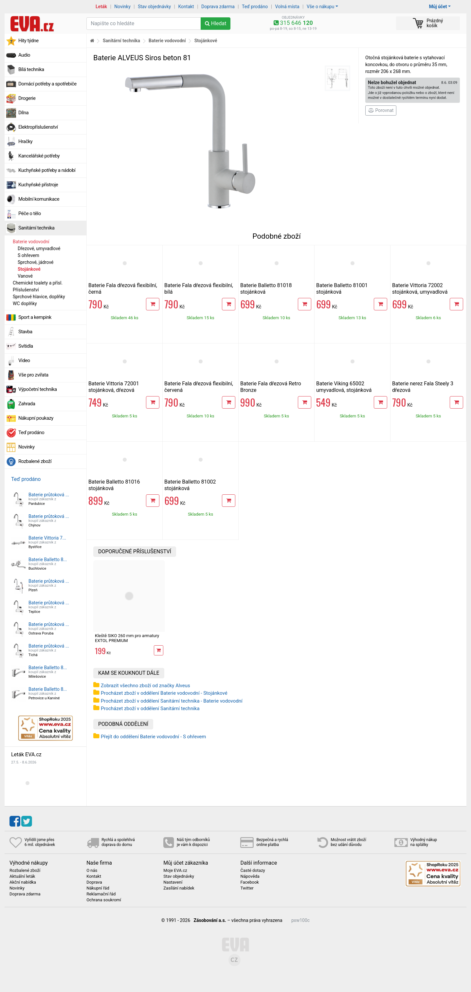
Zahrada (26, 404)
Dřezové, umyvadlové (39, 248)
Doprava (94, 882)
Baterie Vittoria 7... (47, 538)
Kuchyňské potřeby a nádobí (46, 170)
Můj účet (438, 6)
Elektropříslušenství (38, 127)
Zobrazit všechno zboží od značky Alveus (145, 686)
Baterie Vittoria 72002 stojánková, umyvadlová (419, 288)
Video (24, 360)
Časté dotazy (252, 870)
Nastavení (172, 882)
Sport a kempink (34, 317)
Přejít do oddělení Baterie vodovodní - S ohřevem (153, 737)
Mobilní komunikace (38, 199)
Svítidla (25, 346)
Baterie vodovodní (31, 241)
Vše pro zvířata (33, 375)
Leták (101, 6)
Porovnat (380, 110)
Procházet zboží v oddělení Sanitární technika (150, 708)
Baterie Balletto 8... (47, 559)
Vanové (25, 276)
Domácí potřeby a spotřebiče (47, 84)
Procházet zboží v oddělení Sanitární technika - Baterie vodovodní (172, 701)
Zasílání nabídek (178, 888)
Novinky (122, 6)
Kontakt (186, 6)
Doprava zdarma (218, 6)
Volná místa (287, 6)
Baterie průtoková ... (48, 494)
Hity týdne (28, 41)
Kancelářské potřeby (39, 156)
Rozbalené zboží (34, 461)
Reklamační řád (101, 894)
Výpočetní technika (37, 389)
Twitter (246, 888)
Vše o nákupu (320, 6)
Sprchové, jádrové (36, 262)
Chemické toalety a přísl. (38, 282)
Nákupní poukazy (35, 418)
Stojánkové (29, 269)
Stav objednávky (154, 6)
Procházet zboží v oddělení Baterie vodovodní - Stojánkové (164, 693)
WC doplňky (25, 303)
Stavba (25, 332)
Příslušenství (26, 289)
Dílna (23, 113)
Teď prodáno (255, 6)
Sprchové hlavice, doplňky (39, 296)
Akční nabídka (22, 882)
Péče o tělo (29, 213)
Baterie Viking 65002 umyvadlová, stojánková (343, 386)
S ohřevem (28, 255)
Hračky (25, 141)
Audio (24, 55)
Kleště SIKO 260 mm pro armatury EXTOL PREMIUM (127, 638)
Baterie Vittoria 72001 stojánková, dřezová (113, 386)
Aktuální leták (22, 876)
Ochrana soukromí (103, 900)
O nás (91, 870)
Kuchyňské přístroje (38, 185)
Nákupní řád (97, 888)
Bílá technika (31, 69)
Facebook (249, 882)
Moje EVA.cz (175, 870)
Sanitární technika (36, 228)
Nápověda (249, 876)
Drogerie (26, 98)
